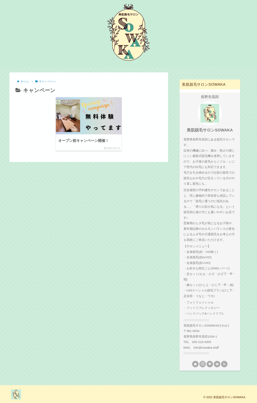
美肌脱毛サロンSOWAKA (210, 130)
